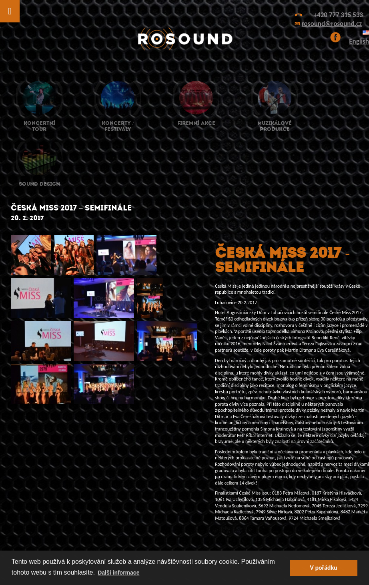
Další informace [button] (118, 572)
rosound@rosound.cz (332, 24)
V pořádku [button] (323, 567)
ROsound (184, 39)
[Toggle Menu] (10, 11)
